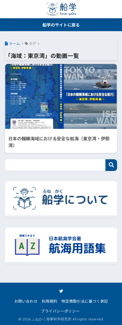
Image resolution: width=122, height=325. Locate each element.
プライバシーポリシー (60, 311)
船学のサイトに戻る (61, 25)
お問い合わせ (26, 301)
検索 (111, 165)
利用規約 (49, 301)
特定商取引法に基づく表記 (84, 301)
